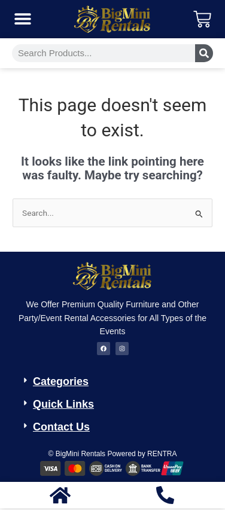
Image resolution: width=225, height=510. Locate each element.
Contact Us (61, 427)
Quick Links (63, 404)
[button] (22, 18)
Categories (61, 381)
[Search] (204, 53)
